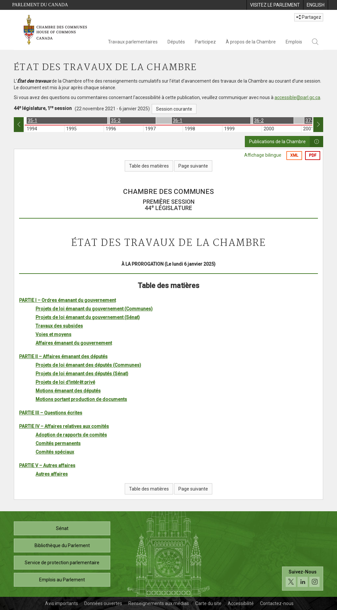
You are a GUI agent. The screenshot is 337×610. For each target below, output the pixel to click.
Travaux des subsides (59, 326)
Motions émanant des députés (68, 390)
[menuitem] (274, 5)
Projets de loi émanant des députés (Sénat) (82, 373)
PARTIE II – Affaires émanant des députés (63, 356)
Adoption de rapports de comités (71, 435)
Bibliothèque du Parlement (62, 545)
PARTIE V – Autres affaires (47, 465)
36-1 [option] (177, 120)
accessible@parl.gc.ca (297, 97)
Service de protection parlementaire (62, 562)
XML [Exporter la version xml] (294, 155)
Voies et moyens (53, 334)
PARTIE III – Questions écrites (50, 412)
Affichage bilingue (262, 155)
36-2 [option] (259, 120)
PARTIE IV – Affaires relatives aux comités (64, 426)
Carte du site (208, 603)
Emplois (294, 41)
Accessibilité (241, 603)
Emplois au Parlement (62, 579)
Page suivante (193, 166)
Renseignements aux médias (158, 603)
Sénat (62, 528)
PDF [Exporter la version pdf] (312, 155)
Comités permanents (58, 443)
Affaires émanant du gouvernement (74, 343)
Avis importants (61, 603)
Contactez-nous (277, 603)
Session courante (174, 109)
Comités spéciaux (55, 452)
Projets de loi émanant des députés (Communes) (88, 365)
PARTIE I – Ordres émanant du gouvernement (67, 300)
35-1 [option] (32, 120)
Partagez (308, 17)
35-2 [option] (115, 120)
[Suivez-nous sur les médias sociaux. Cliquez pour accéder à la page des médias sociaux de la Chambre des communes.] (302, 579)
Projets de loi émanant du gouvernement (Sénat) (88, 317)
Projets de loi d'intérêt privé (65, 382)
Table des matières (149, 166)
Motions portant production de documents (81, 399)
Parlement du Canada (40, 4)
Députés (176, 41)
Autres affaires (52, 474)
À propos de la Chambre (251, 41)
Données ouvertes (103, 603)
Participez (205, 41)
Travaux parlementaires (133, 41)
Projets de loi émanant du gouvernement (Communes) (94, 308)
